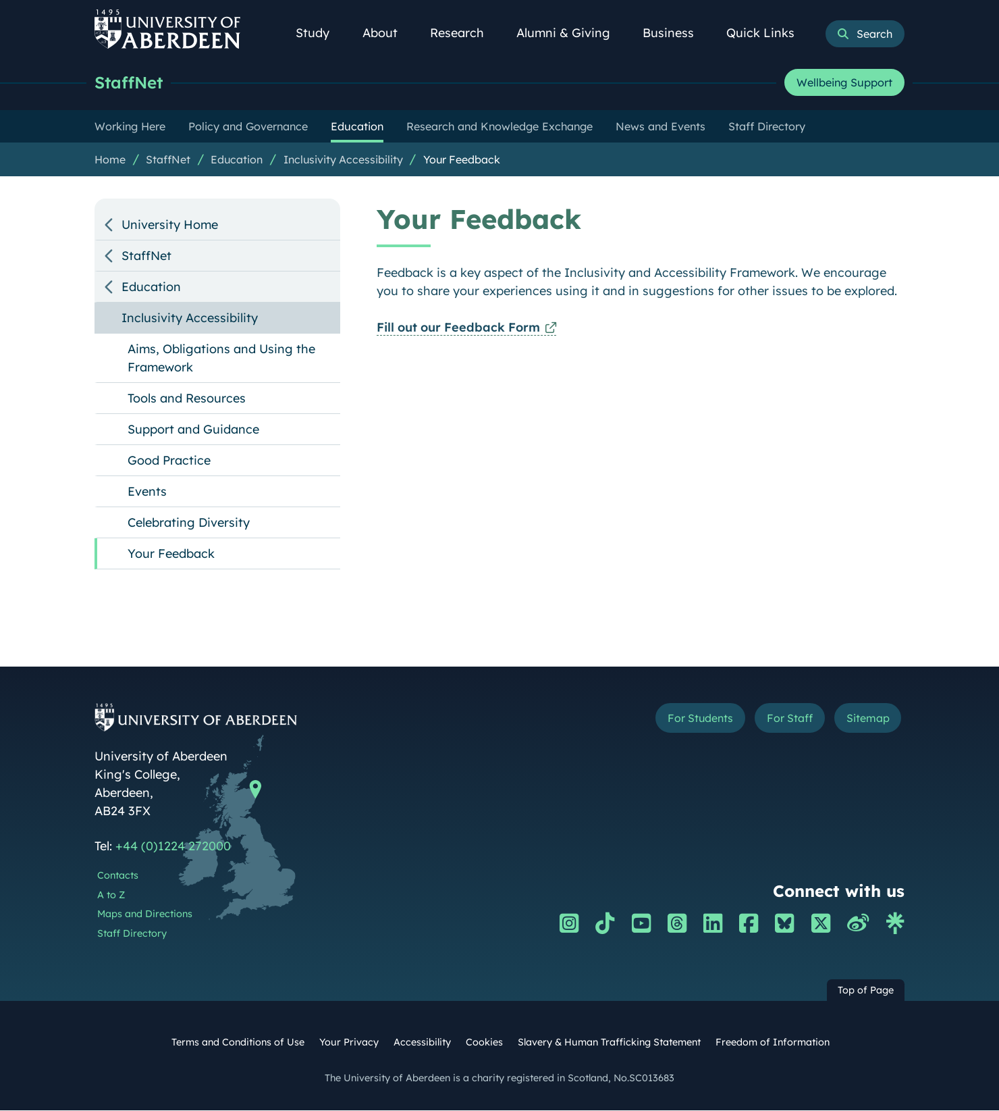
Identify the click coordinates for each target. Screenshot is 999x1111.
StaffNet (130, 82)
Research (464, 33)
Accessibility (422, 1043)
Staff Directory (132, 934)
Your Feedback (461, 160)
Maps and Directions (144, 914)
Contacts (117, 876)
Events (147, 492)
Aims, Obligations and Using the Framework (221, 359)
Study (320, 33)
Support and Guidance (193, 430)
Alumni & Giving (570, 33)
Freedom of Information (773, 1043)
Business (676, 33)
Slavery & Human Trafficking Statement (609, 1043)
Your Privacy (349, 1043)
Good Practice (169, 461)
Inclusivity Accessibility (343, 160)
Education (237, 160)
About (387, 33)
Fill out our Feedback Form (458, 328)
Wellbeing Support (844, 83)
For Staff (777, 720)
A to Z (111, 895)
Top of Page (866, 991)
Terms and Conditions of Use (237, 1043)
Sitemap (864, 720)
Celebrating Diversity (189, 523)
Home (110, 160)
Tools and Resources (187, 399)
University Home (170, 225)
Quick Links (767, 33)
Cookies (484, 1043)
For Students (677, 720)
